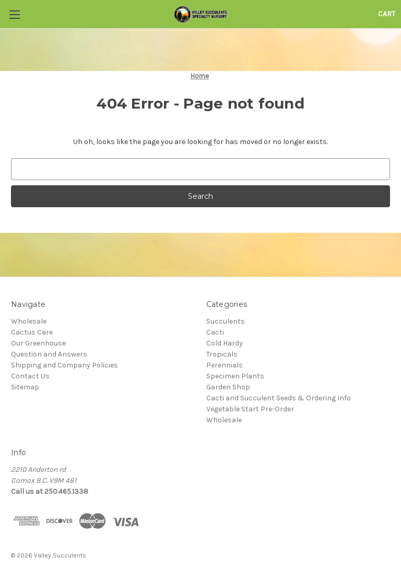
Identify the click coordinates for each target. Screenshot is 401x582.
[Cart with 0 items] (386, 14)
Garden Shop (228, 387)
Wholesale (28, 321)
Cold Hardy (224, 343)
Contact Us (30, 376)
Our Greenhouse (38, 343)
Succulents (225, 321)
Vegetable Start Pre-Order (250, 409)
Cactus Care (32, 332)
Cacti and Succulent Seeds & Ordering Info (278, 398)
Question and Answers (49, 354)
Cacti (215, 332)
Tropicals (222, 354)
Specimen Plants (235, 376)
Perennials (224, 365)
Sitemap (25, 387)
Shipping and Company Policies (64, 365)
